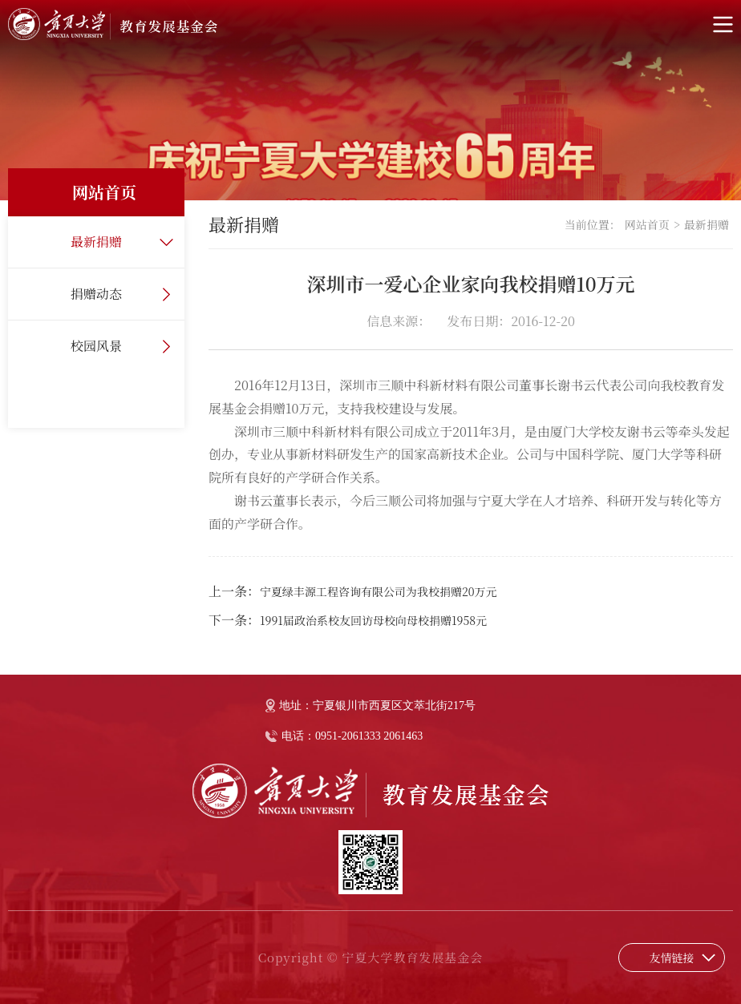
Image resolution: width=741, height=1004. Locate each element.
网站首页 (647, 224)
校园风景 (96, 346)
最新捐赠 (96, 241)
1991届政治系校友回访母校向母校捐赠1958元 (373, 620)
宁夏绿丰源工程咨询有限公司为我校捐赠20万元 (378, 591)
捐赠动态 (96, 293)
